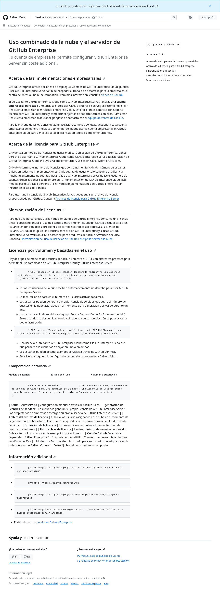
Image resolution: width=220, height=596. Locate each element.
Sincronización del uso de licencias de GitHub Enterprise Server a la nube (67, 239)
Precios (75, 583)
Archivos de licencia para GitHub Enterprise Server (87, 198)
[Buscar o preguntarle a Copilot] (123, 17)
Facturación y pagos (19, 25)
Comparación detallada (30, 366)
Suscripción (207, 17)
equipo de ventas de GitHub (105, 118)
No (27, 556)
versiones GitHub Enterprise (54, 522)
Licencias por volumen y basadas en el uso (52, 250)
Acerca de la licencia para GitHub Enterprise (54, 144)
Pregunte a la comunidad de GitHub (98, 555)
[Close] (210, 5)
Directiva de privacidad (19, 562)
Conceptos (39, 25)
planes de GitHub (112, 95)
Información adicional (32, 456)
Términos (38, 583)
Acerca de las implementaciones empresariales (57, 78)
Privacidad (52, 583)
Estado (64, 583)
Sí (14, 556)
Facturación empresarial (62, 25)
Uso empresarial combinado (95, 25)
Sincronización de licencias (37, 210)
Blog (106, 583)
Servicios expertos (91, 583)
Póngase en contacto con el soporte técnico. (103, 560)
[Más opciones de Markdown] (178, 44)
